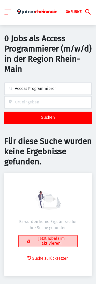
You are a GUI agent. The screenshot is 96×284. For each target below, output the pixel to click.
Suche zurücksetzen (48, 258)
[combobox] (48, 88)
